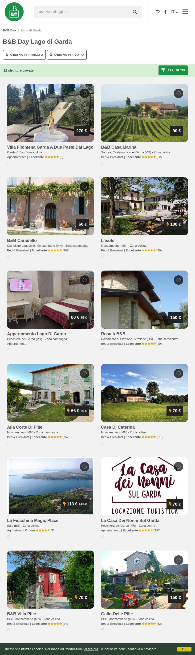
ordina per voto (67, 54)
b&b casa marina (118, 147)
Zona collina (33, 152)
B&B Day (9, 30)
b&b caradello (22, 240)
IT (174, 12)
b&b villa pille (21, 614)
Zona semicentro (167, 339)
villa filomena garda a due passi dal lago (50, 147)
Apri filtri (173, 70)
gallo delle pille (117, 614)
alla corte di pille (24, 427)
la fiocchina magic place (32, 520)
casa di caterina (118, 427)
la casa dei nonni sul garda (130, 520)
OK (184, 649)
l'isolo (107, 240)
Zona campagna (76, 245)
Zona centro (147, 525)
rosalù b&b (113, 334)
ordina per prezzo (24, 54)
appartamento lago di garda (36, 334)
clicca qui (91, 649)
